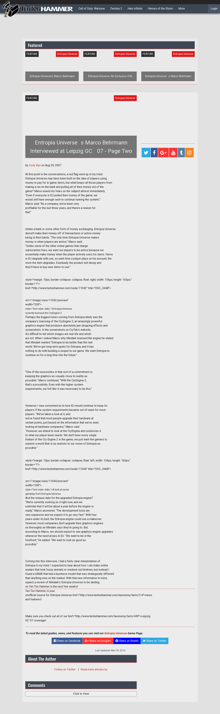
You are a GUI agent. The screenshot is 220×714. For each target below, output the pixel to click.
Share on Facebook (67, 640)
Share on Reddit (126, 640)
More (181, 8)
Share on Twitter (154, 640)
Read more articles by (94, 669)
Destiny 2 (116, 8)
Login (214, 8)
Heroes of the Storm (160, 8)
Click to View (81, 693)
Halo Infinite (135, 8)
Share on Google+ (98, 640)
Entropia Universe (115, 633)
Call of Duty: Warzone (92, 8)
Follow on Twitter (65, 669)
